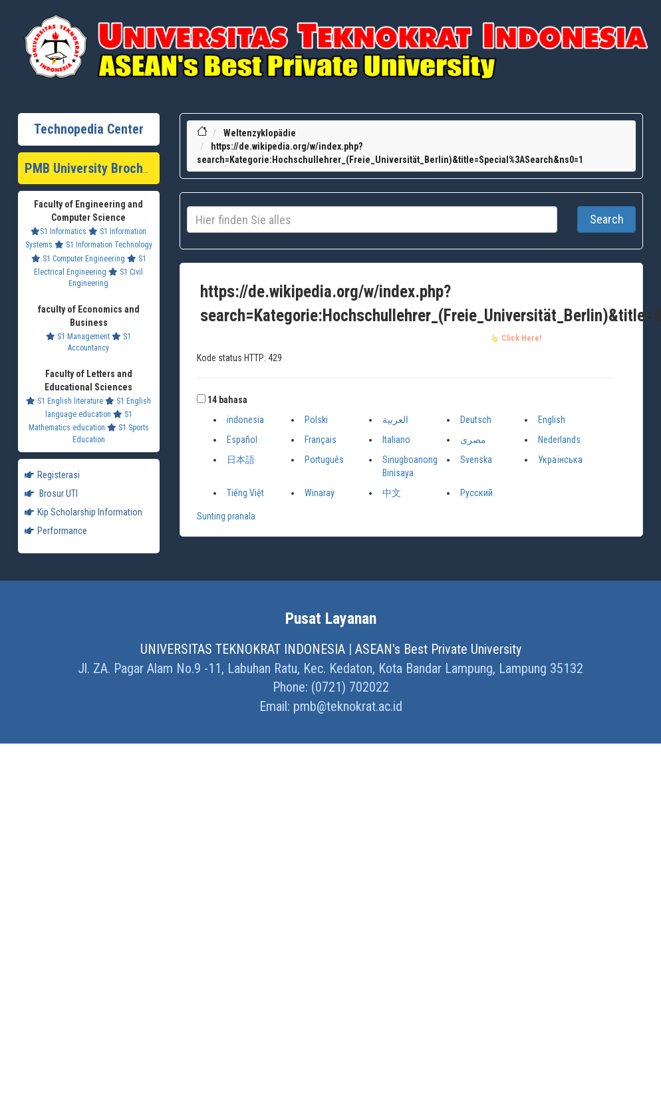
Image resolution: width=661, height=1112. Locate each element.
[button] (201, 398)
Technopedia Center (89, 129)
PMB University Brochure (93, 168)
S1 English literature (64, 401)
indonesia (245, 419)
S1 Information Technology (103, 244)
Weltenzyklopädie (259, 133)
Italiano (396, 439)
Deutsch (475, 419)
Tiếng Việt (245, 492)
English (551, 419)
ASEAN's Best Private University (438, 649)
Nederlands (559, 439)
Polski (316, 419)
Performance (56, 530)
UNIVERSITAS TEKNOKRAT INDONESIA (242, 649)
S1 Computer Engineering (78, 258)
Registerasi (52, 475)
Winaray (319, 492)
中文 (391, 492)
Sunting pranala (226, 516)
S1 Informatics (58, 231)
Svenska (476, 459)
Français (320, 439)
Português (324, 459)
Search (607, 219)
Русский (476, 492)
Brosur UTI (51, 493)
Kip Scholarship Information (83, 512)
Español (242, 439)
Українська (560, 459)
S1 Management (78, 336)
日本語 (241, 459)
